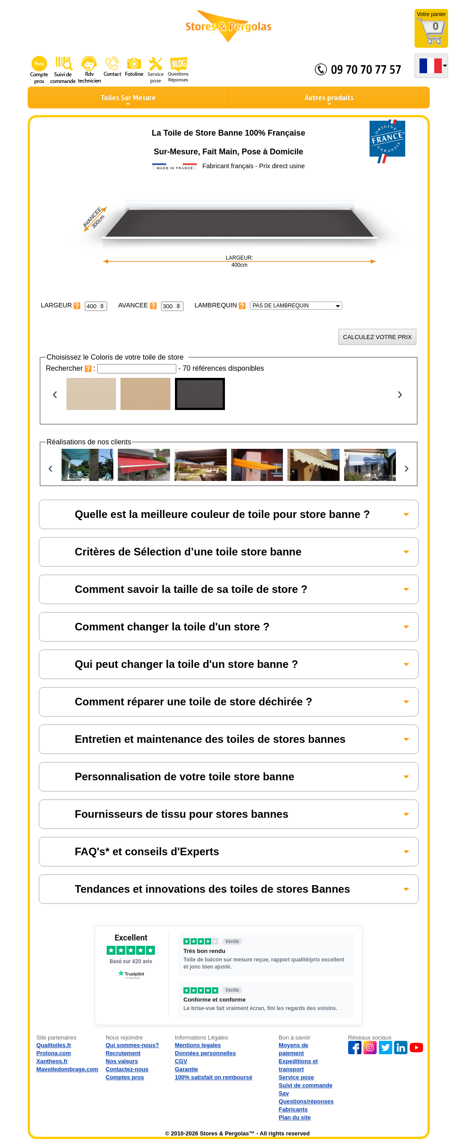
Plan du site (295, 1117)
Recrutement (123, 1053)
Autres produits (329, 100)
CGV (181, 1061)
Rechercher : (72, 368)
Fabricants (293, 1109)
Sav (284, 1093)
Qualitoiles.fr (54, 1045)
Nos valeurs (122, 1061)
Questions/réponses (306, 1101)
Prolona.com (54, 1053)
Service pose (296, 1077)
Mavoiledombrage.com (68, 1069)
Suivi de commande (305, 1085)
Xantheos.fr (52, 1061)
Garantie (186, 1069)
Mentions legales (198, 1045)
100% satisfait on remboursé (214, 1077)
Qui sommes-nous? (132, 1045)
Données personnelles (205, 1053)
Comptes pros (125, 1077)
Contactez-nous (127, 1069)
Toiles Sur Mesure (128, 100)
